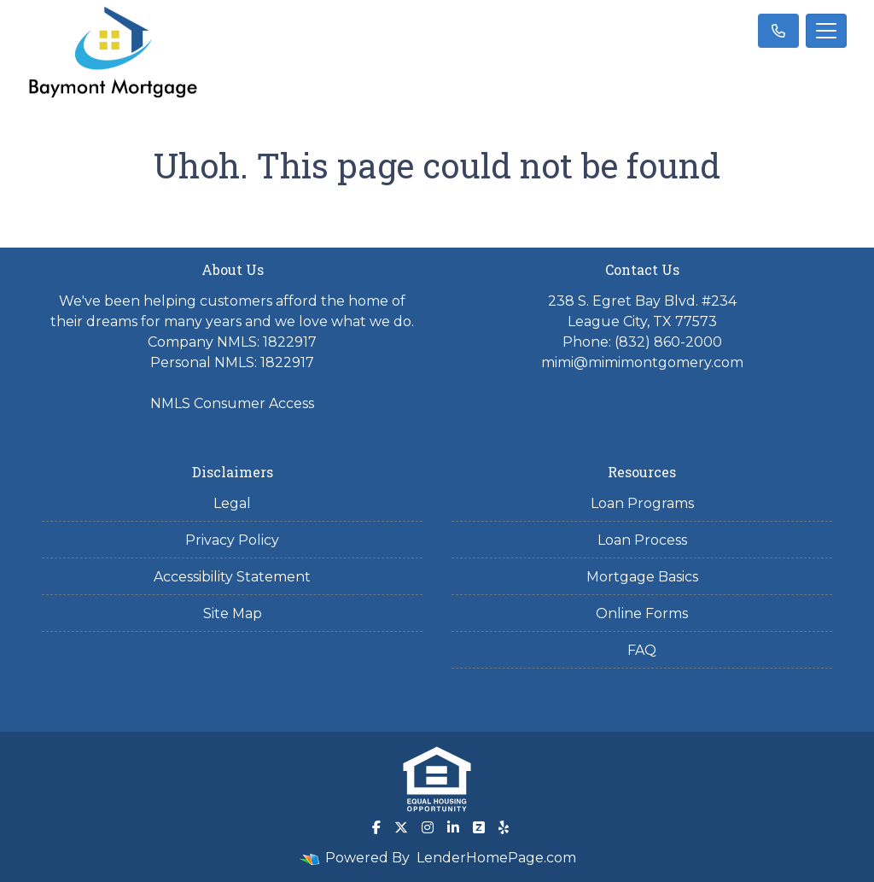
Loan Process (642, 540)
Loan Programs (642, 503)
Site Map (232, 613)
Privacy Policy (232, 540)
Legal (232, 503)
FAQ (641, 650)
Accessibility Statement (232, 577)
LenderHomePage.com (496, 858)
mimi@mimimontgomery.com (642, 362)
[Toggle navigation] (826, 31)
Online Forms (642, 613)
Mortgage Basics (642, 577)
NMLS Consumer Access (232, 403)
